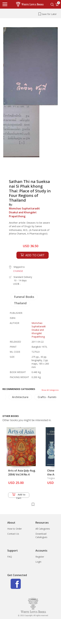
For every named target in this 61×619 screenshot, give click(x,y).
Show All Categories (50, 390)
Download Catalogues (41, 535)
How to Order (14, 528)
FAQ (9, 556)
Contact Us (13, 533)
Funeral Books (24, 297)
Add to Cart (18, 495)
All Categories (42, 528)
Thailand (20, 303)
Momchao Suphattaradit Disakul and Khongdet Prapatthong (24, 212)
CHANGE (18, 271)
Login (38, 561)
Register (39, 556)
